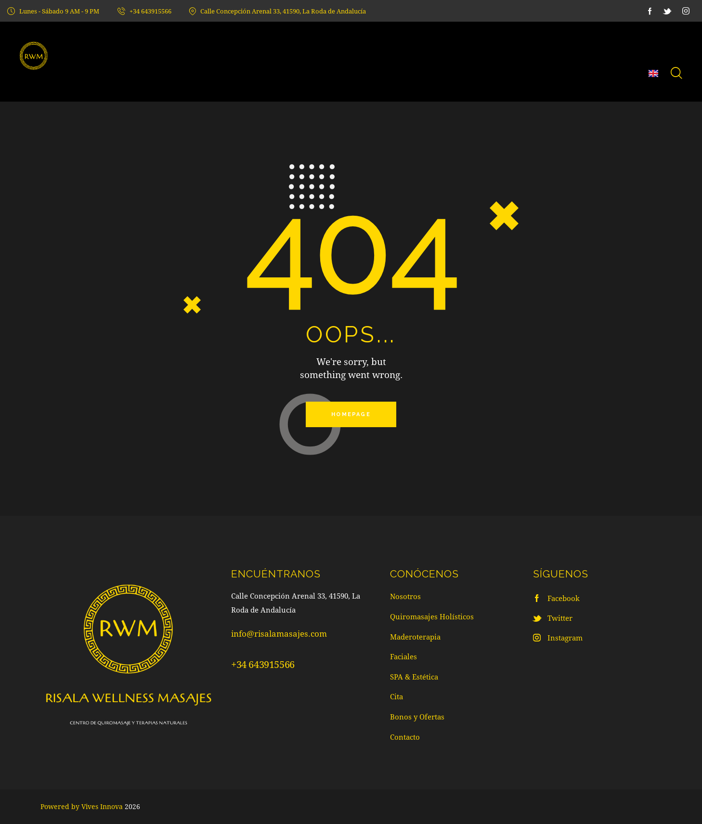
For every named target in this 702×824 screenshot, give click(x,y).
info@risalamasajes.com (279, 634)
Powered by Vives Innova (81, 806)
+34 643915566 (263, 665)
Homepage (351, 415)
